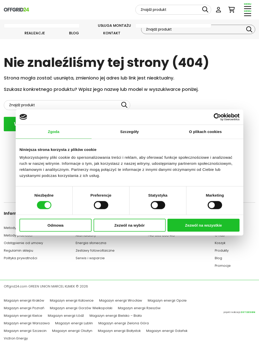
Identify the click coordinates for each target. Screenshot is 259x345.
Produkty (222, 251)
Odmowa (55, 225)
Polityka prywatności (20, 259)
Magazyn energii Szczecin (25, 331)
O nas (220, 236)
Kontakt (111, 33)
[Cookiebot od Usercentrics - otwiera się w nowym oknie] (217, 117)
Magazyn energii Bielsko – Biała (116, 316)
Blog (74, 33)
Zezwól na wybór (129, 225)
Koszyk (220, 244)
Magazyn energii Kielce (23, 316)
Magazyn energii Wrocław (120, 301)
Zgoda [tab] (53, 131)
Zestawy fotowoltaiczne (95, 251)
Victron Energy (16, 339)
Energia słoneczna (91, 244)
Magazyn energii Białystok (119, 331)
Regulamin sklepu (18, 251)
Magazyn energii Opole (167, 301)
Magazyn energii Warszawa (27, 324)
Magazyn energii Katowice (72, 301)
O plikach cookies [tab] (205, 131)
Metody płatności (18, 236)
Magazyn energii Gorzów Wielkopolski (81, 309)
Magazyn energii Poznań (24, 309)
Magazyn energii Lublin (74, 324)
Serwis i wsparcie (90, 259)
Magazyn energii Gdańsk (166, 331)
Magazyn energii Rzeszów (139, 309)
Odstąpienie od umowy (23, 244)
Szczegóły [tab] (129, 131)
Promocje (223, 266)
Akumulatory (86, 236)
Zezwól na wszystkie (203, 225)
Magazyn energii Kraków (24, 301)
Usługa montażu (114, 26)
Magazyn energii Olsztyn (72, 331)
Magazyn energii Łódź (66, 316)
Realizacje (35, 33)
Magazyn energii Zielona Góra (123, 324)
